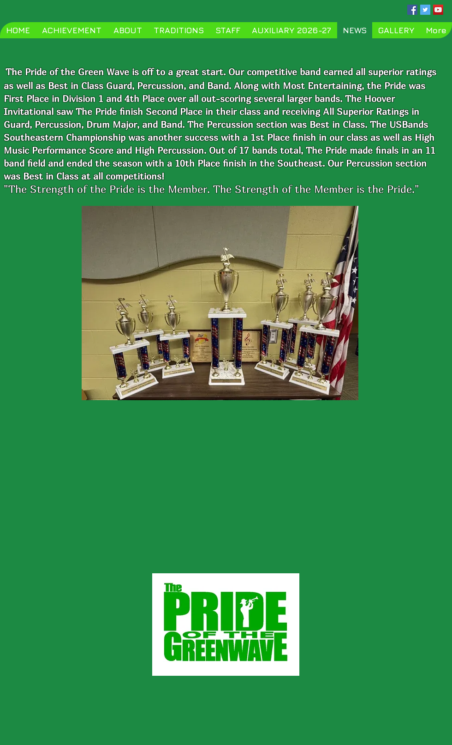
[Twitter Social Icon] (425, 10)
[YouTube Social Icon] (438, 10)
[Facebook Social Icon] (412, 10)
